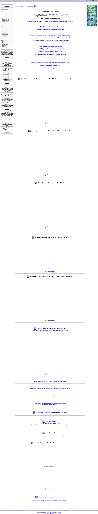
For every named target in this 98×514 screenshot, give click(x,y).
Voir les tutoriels (7, 80)
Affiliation (3, 38)
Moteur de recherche (5, 37)
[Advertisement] (92, 33)
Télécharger (7, 59)
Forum (2, 41)
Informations (3, 27)
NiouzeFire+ (3, 23)
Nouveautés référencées (5, 24)
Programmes (3, 35)
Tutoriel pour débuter (5, 29)
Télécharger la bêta (7, 65)
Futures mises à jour (5, 15)
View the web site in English (91, 0)
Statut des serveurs (4, 44)
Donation (3, 46)
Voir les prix (7, 91)
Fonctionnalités (4, 11)
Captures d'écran (4, 12)
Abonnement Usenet (5, 21)
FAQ (2, 14)
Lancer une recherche (5, 22)
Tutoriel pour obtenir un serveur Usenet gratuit (7, 102)
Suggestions (3, 45)
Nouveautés (3, 36)
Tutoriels (3, 13)
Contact (2, 43)
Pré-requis (3, 28)
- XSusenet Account (5, 20)
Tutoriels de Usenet (4, 34)
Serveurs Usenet (4, 33)
